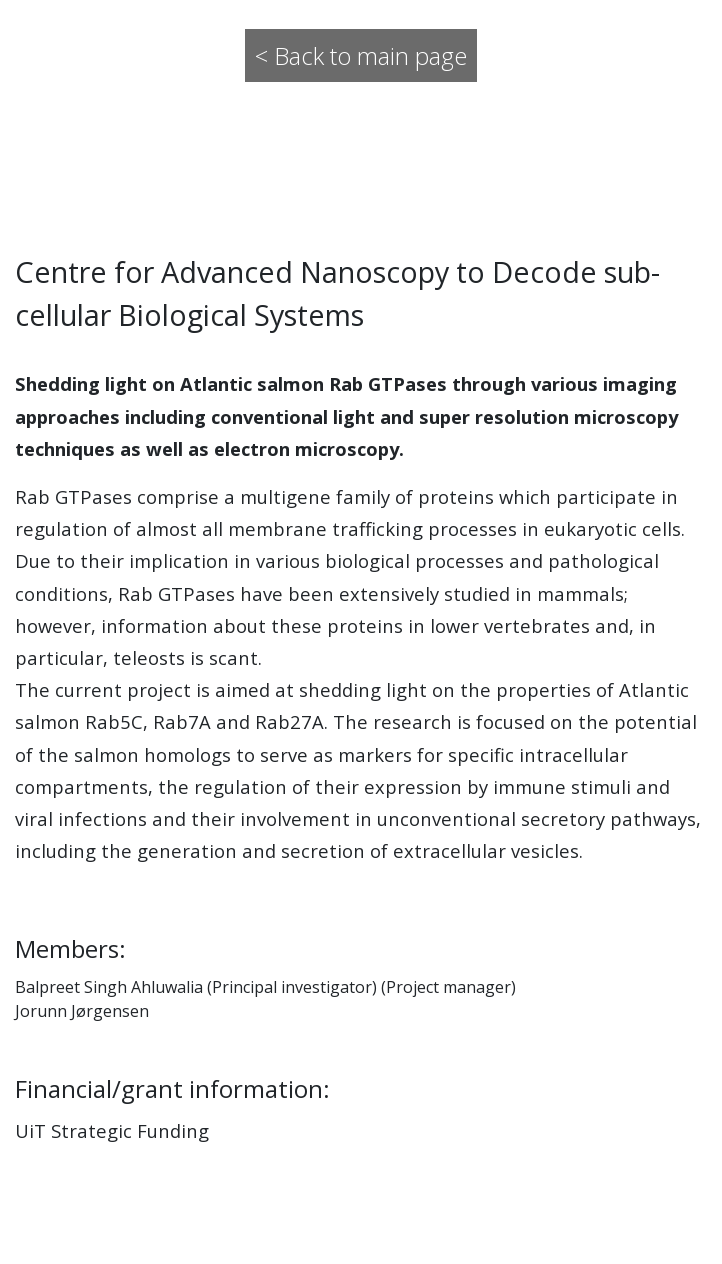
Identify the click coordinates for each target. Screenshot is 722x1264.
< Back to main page (361, 55)
